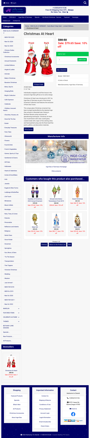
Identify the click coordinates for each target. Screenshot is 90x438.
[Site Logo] (16, 10)
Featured (67, 17)
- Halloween (7, 166)
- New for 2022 (8, 304)
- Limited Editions (9, 65)
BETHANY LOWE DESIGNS (8, 327)
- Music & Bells (8, 205)
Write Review (29, 129)
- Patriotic (6, 218)
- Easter (6, 123)
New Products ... (8, 336)
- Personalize (7, 222)
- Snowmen (7, 244)
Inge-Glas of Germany (25, 17)
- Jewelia (6, 183)
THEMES (11, 321)
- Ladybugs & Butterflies (11, 192)
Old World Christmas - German (51, 17)
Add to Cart (82, 59)
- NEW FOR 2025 (8, 37)
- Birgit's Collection (9, 95)
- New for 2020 (8, 295)
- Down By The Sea (9, 119)
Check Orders (45, 426)
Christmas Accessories (16, 413)
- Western (6, 278)
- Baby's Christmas (9, 78)
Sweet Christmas (77, 199)
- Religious (6, 231)
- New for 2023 (8, 46)
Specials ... (6, 332)
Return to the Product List (57, 244)
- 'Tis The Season (8, 257)
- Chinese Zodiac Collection (8, 51)
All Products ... (7, 341)
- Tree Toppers (8, 265)
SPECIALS (12, 17)
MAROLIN (11, 308)
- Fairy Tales (7, 132)
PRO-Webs (66, 435)
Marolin (37, 17)
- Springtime (7, 248)
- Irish (5, 179)
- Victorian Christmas (10, 270)
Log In (13, 3)
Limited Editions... (68, 26)
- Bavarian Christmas (10, 82)
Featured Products (16, 396)
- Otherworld (7, 136)
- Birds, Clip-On (8, 87)
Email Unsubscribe (45, 422)
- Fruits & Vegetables (10, 149)
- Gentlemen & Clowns (10, 158)
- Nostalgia (7, 209)
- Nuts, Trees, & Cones (10, 214)
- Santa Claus (7, 235)
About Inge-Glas (17, 417)
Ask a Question (61, 70)
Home (6, 3)
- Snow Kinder (7, 239)
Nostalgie (75, 17)
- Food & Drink (8, 145)
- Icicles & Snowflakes (10, 175)
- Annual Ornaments (9, 61)
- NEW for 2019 (8, 291)
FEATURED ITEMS (11, 313)
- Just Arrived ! (8, 283)
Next (69, 244)
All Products (16, 409)
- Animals (6, 74)
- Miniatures (7, 201)
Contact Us (16, 21)
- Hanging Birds (8, 91)
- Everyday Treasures (10, 127)
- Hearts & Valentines (10, 171)
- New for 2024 (8, 41)
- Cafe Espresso (8, 100)
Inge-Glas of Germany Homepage (56, 167)
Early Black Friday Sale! (54, 26)
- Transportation (8, 261)
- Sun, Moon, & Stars (9, 252)
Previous (44, 244)
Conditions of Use (45, 404)
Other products (56, 171)
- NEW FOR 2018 (8, 287)
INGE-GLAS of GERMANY (38, 26)
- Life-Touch (7, 196)
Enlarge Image (38, 84)
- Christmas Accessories (11, 56)
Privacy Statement (45, 409)
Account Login (45, 413)
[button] (85, 3)
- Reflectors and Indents (11, 227)
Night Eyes (77, 227)
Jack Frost (56, 227)
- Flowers (6, 140)
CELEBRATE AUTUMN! (11, 317)
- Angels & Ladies (9, 69)
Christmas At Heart (11, 363)
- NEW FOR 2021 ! (9, 300)
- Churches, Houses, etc (10, 115)
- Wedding (6, 274)
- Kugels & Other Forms (10, 188)
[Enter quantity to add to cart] (68, 59)
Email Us (73, 409)
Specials (16, 400)
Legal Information (45, 417)
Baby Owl (35, 227)
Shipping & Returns (45, 400)
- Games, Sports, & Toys (11, 153)
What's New (16, 404)
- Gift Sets (6, 162)
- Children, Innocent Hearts (9, 109)
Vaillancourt (6, 21)
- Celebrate (7, 104)
